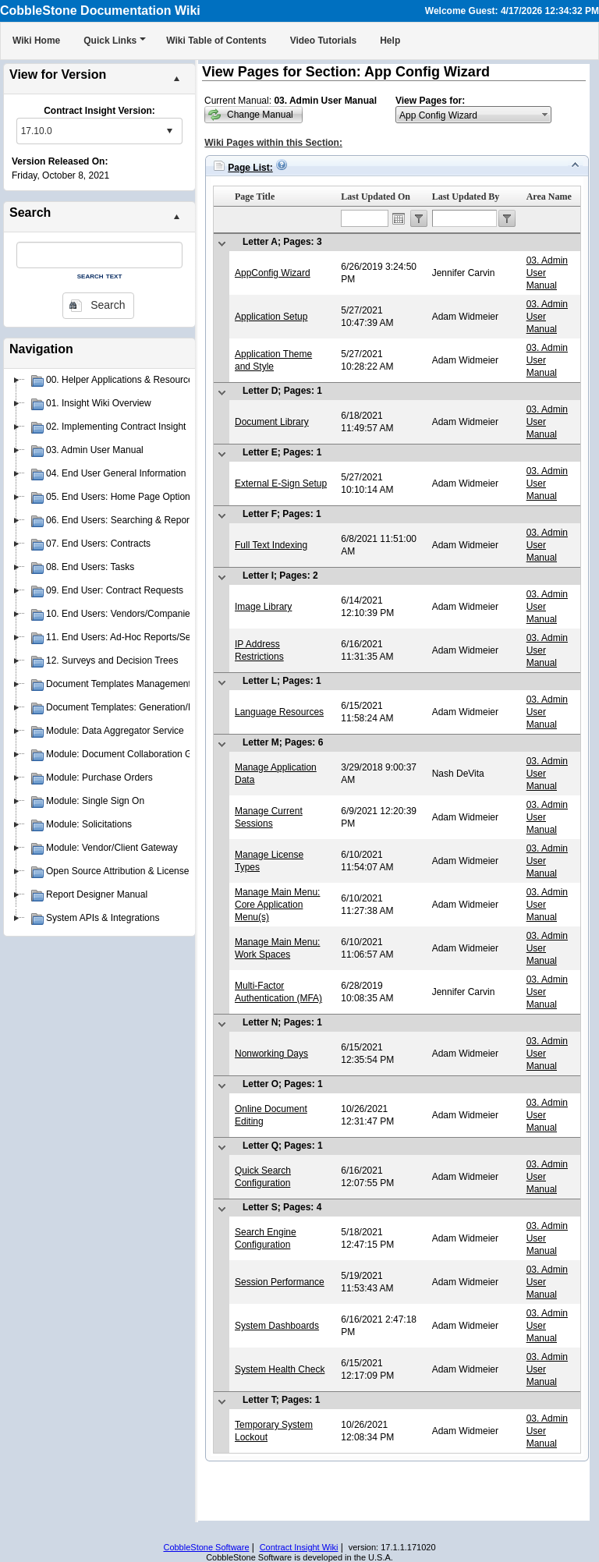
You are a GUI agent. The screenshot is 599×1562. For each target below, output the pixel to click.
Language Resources (279, 712)
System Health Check (279, 1369)
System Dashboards (277, 1325)
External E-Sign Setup (281, 483)
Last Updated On (375, 196)
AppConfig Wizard (272, 272)
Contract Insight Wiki (299, 1547)
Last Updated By (466, 196)
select (169, 131)
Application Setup (271, 316)
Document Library (272, 421)
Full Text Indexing (271, 545)
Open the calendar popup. (398, 218)
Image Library (263, 606)
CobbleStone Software (206, 1547)
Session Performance (279, 1282)
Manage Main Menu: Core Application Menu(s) (277, 905)
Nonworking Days (271, 1053)
